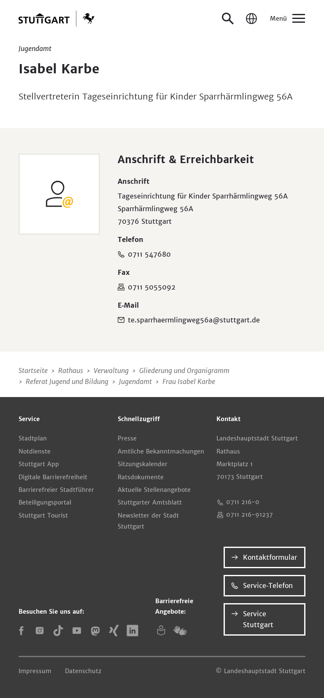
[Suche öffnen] (228, 18)
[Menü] (287, 18)
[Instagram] (40, 630)
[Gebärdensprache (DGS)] (180, 630)
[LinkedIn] (132, 630)
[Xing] (114, 630)
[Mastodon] (95, 630)
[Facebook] (21, 630)
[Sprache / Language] (251, 18)
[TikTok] (58, 630)
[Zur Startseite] (56, 18)
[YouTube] (77, 630)
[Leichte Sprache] (161, 630)
